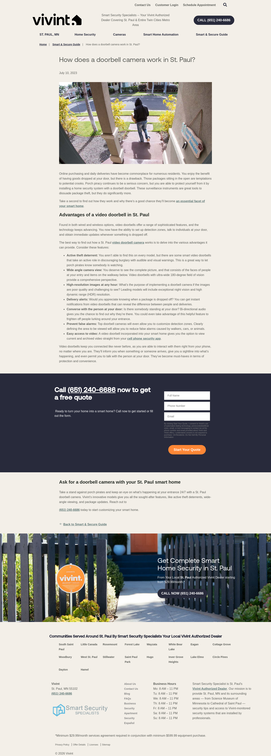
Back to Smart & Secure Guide (83, 524)
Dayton (63, 669)
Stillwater (108, 656)
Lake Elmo (197, 656)
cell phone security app (144, 338)
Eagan (195, 644)
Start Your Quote (187, 450)
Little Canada (89, 644)
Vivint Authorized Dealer (209, 688)
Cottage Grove (222, 644)
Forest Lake (132, 644)
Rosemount (110, 644)
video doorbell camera (128, 242)
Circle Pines (220, 656)
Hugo (150, 656)
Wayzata (152, 644)
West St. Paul (89, 656)
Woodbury (65, 656)
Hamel (85, 669)
